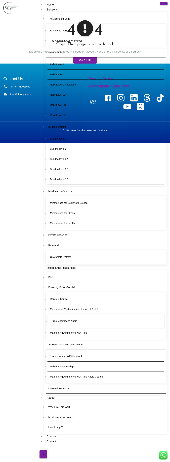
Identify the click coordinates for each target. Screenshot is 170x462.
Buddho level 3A (59, 158)
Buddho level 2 (58, 148)
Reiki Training (56, 52)
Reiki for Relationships (62, 366)
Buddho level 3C (59, 179)
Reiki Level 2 (57, 74)
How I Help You (56, 427)
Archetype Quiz (58, 30)
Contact (51, 441)
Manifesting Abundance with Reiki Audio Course (76, 376)
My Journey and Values (61, 417)
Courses (52, 436)
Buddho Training (57, 126)
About (51, 397)
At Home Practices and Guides (65, 344)
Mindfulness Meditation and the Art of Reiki (74, 309)
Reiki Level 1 (57, 64)
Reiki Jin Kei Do (59, 299)
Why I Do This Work (59, 406)
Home (50, 4)
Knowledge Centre (58, 388)
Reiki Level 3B (58, 104)
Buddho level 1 (58, 138)
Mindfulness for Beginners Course (68, 202)
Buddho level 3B (59, 169)
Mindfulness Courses (60, 191)
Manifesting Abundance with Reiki (68, 332)
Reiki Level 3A (58, 94)
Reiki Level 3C (58, 115)
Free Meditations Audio (64, 320)
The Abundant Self (59, 18)
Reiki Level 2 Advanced (63, 84)
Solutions (53, 9)
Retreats (53, 245)
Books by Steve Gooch (61, 287)
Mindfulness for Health (62, 223)
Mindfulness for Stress (62, 213)
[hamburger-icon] (164, 3)
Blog (50, 277)
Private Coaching (57, 234)
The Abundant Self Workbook (66, 40)
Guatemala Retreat (60, 256)
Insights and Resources (61, 267)
